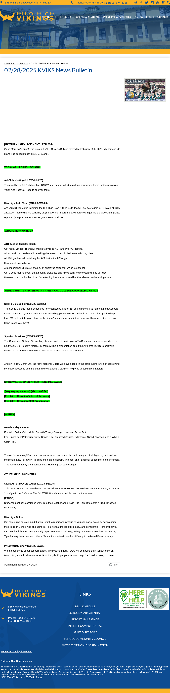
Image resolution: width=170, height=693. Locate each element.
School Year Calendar (85, 612)
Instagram (152, 2)
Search (168, 2)
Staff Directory (85, 632)
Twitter (146, 2)
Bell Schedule (85, 606)
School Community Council (85, 638)
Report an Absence (85, 619)
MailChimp (135, 2)
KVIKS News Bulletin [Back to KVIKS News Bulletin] (16, 63)
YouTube (157, 2)
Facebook (141, 2)
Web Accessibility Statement (16, 651)
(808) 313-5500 (94, 2)
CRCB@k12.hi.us (34, 677)
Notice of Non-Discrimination (16, 661)
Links (85, 594)
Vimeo (163, 2)
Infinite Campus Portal (85, 625)
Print (115, 564)
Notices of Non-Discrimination (85, 645)
